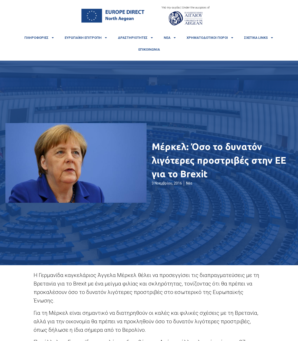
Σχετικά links (259, 37)
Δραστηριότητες (135, 37)
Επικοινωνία (149, 49)
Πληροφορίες (39, 37)
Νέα (170, 37)
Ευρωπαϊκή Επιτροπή (86, 37)
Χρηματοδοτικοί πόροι (210, 37)
